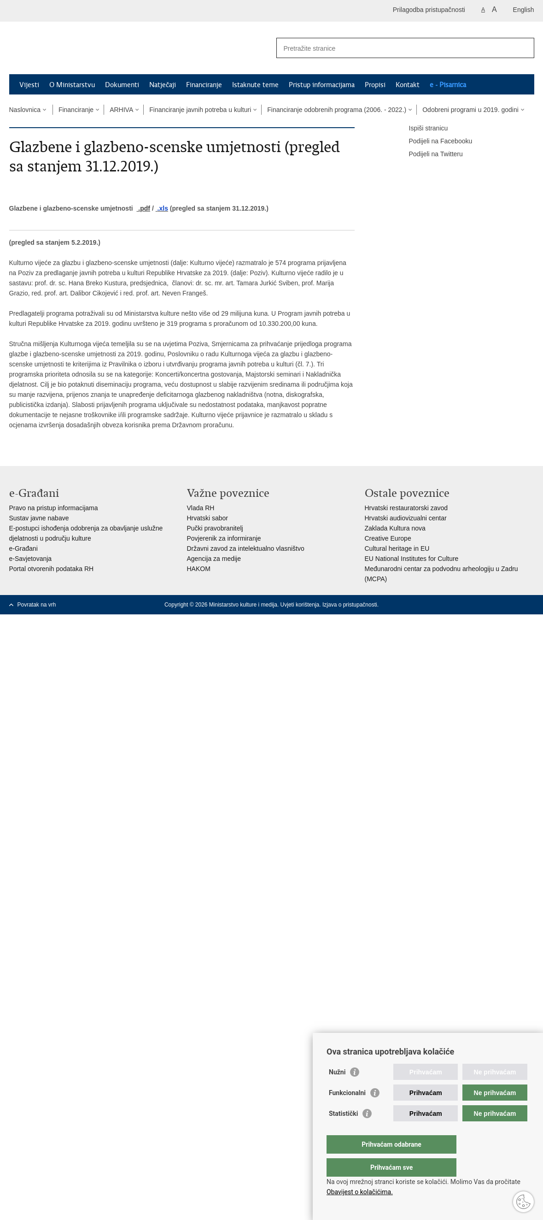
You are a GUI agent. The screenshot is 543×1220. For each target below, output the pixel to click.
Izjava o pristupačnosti (349, 604)
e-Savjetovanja (30, 558)
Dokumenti (122, 85)
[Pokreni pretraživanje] (523, 48)
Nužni (337, 1090)
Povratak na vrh (37, 604)
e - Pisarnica (448, 85)
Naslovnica (25, 109)
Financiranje (204, 85)
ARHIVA (121, 109)
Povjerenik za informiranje (224, 538)
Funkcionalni (347, 1111)
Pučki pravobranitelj (215, 528)
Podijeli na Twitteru (429, 154)
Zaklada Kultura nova (395, 528)
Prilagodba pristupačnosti (429, 9)
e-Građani (23, 548)
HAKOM (198, 568)
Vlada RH (201, 508)
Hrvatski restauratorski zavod (406, 508)
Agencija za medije (214, 558)
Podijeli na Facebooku (434, 141)
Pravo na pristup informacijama (53, 508)
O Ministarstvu (72, 85)
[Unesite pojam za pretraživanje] (395, 48)
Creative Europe (388, 538)
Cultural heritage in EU (397, 548)
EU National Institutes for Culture (412, 558)
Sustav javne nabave (39, 518)
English (523, 9)
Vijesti (29, 85)
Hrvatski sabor (207, 518)
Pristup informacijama (322, 85)
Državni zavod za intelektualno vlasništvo (245, 548)
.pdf (143, 208)
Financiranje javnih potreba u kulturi (200, 109)
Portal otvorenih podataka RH (51, 568)
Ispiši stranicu (422, 128)
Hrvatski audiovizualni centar (406, 518)
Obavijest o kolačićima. (360, 1192)
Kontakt (408, 85)
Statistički (343, 1132)
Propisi (375, 85)
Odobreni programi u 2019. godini (470, 109)
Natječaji (162, 85)
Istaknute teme (255, 85)
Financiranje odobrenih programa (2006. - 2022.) (336, 109)
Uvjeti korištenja (300, 604)
